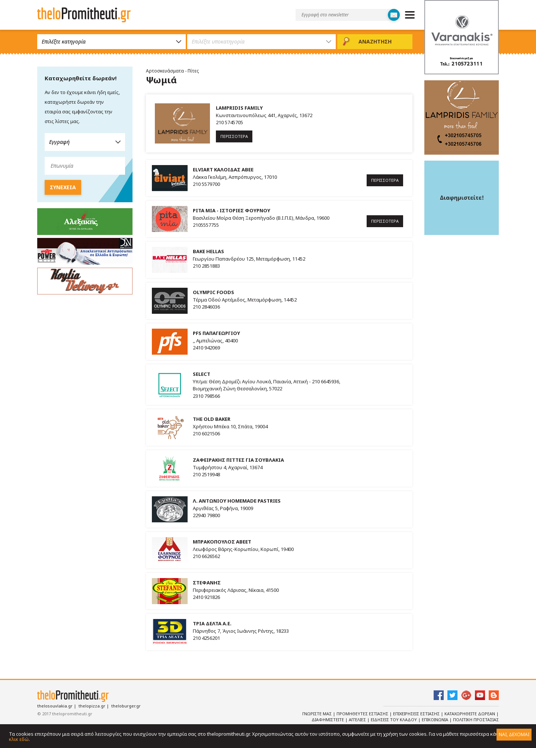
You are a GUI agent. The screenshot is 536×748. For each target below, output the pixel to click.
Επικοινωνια (435, 719)
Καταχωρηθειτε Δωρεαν (470, 713)
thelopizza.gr (92, 706)
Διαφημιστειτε (328, 719)
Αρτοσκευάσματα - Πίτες (172, 71)
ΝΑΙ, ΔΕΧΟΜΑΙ (514, 734)
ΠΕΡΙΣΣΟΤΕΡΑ (234, 136)
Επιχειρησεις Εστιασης (417, 713)
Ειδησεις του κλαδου (394, 719)
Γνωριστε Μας (317, 713)
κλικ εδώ (19, 739)
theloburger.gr (126, 706)
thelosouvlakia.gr (55, 706)
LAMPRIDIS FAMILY (239, 107)
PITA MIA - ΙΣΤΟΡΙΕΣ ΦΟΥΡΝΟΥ (231, 210)
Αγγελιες (358, 719)
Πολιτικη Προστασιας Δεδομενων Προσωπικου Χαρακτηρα (436, 723)
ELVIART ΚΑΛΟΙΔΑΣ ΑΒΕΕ (223, 169)
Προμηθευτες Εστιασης (362, 713)
